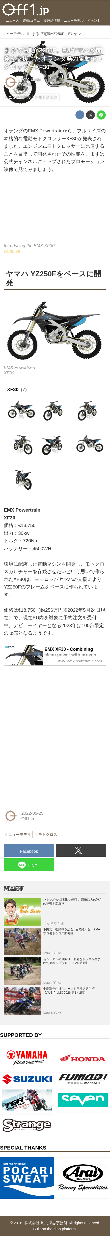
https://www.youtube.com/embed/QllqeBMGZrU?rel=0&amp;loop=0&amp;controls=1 (55, 212)
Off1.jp (27, 84)
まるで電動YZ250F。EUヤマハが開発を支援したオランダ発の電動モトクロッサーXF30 (53, 59)
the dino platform (61, 1229)
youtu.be (12, 251)
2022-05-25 (31, 79)
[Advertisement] (41, 701)
